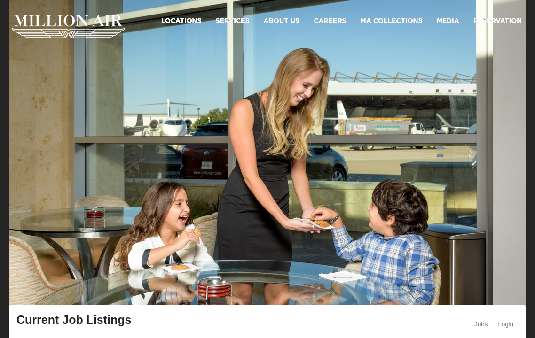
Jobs (481, 324)
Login (505, 324)
